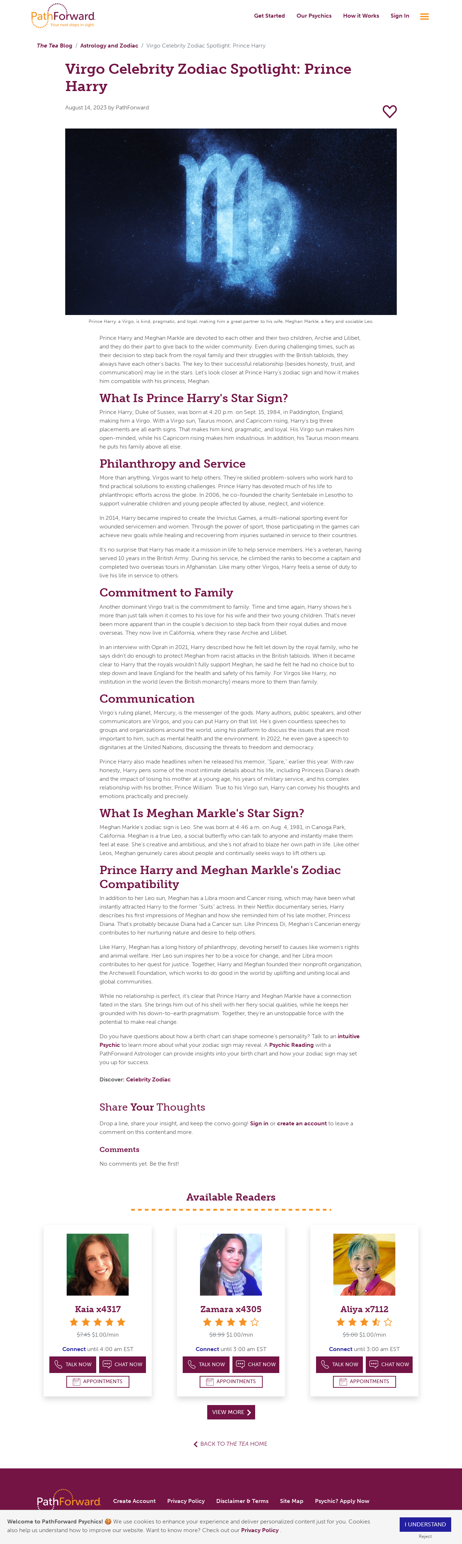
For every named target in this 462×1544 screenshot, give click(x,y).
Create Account (134, 1501)
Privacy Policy (260, 1530)
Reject (425, 1536)
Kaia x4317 (98, 1309)
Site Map (291, 1501)
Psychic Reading (291, 1044)
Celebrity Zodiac (148, 1079)
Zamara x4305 (231, 1309)
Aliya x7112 (364, 1309)
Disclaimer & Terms (242, 1501)
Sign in (259, 1123)
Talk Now (73, 1364)
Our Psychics (314, 15)
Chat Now (122, 1364)
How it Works (361, 15)
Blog (54, 45)
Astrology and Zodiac (109, 45)
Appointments (98, 1382)
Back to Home (233, 1443)
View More (231, 1412)
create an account (302, 1123)
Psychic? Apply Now (342, 1501)
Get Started (269, 15)
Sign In (400, 15)
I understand (425, 1524)
